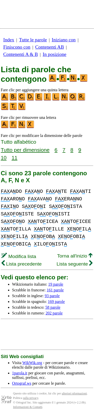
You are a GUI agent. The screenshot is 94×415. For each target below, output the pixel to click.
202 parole (54, 313)
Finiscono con (16, 47)
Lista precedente (22, 264)
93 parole (52, 296)
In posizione (54, 54)
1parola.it (19, 373)
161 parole (55, 290)
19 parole (55, 284)
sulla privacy (30, 398)
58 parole (52, 307)
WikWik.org (32, 363)
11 (14, 157)
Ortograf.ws (21, 383)
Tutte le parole (33, 39)
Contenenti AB (49, 47)
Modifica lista (19, 256)
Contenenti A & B (20, 54)
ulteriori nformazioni (74, 393)
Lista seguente (74, 264)
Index (8, 39)
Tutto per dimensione (25, 150)
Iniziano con (63, 39)
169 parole (56, 301)
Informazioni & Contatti (27, 407)
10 (4, 157)
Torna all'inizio (74, 256)
